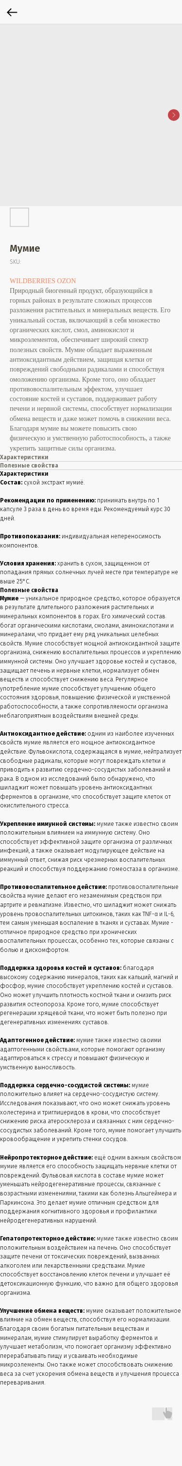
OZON (66, 281)
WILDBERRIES (32, 281)
